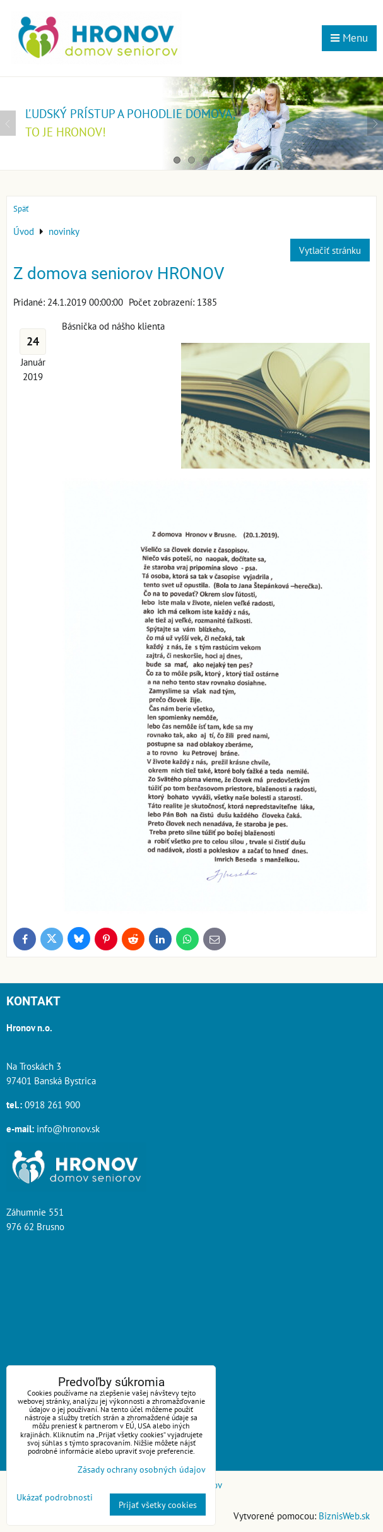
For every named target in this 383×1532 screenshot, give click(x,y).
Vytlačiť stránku (330, 250)
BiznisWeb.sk (344, 1515)
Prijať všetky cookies (158, 1505)
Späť (20, 208)
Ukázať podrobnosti (54, 1497)
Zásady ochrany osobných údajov (142, 1469)
